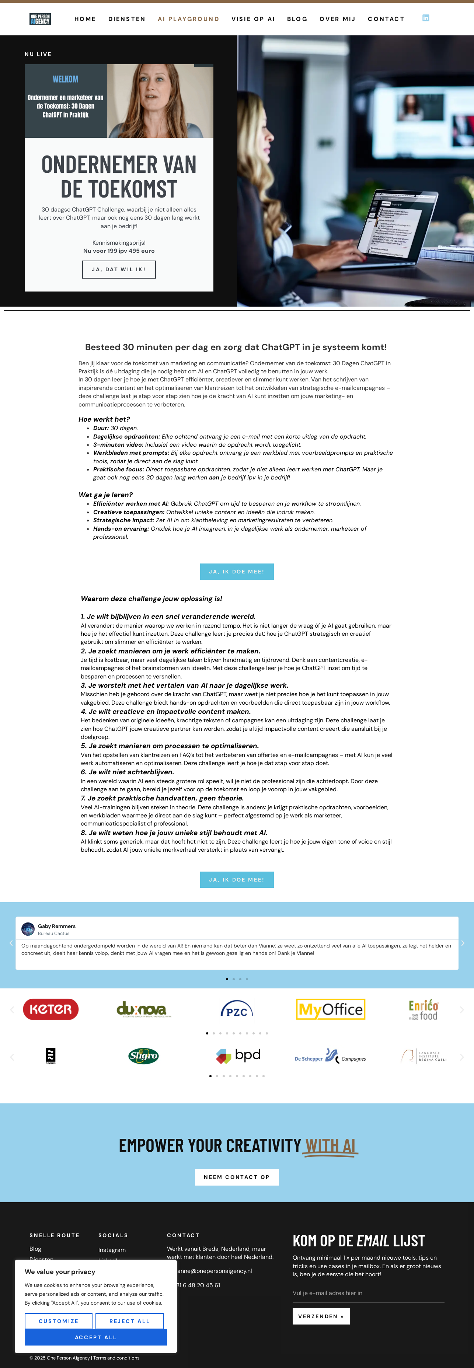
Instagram (112, 1250)
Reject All (129, 1321)
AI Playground (189, 19)
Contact (386, 19)
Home (85, 19)
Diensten (127, 19)
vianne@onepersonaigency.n (212, 1271)
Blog (297, 19)
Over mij (338, 19)
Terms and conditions (116, 1358)
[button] (11, 943)
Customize (59, 1321)
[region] (96, 1306)
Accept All (96, 1337)
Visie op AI (253, 19)
